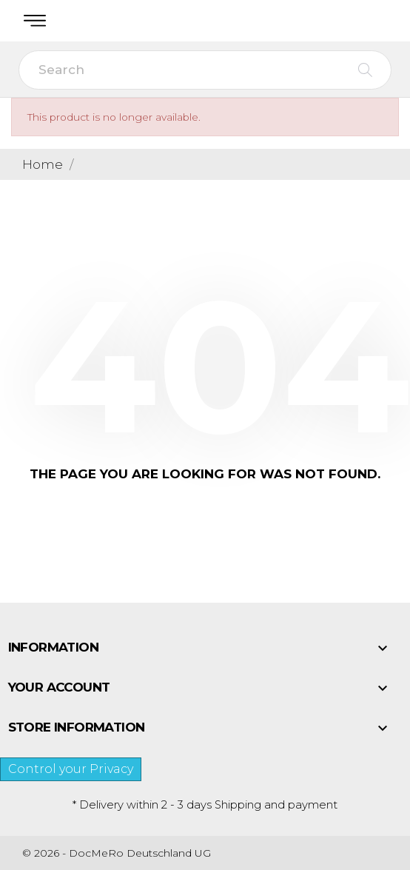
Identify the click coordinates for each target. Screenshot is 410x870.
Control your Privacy (70, 769)
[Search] (205, 70)
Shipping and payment (276, 805)
